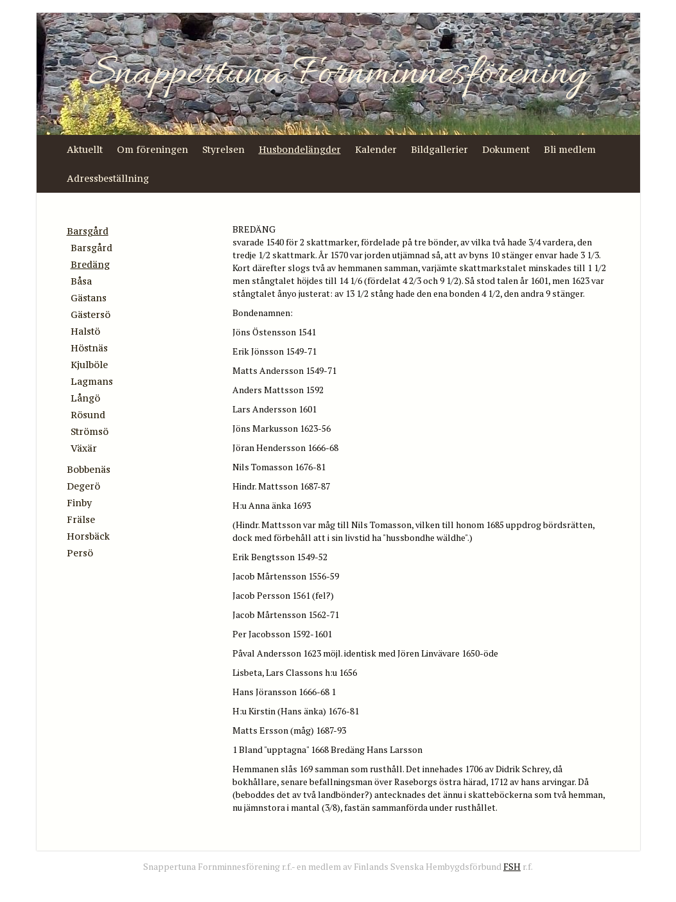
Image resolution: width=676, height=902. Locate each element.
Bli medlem (570, 149)
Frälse (81, 519)
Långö (85, 398)
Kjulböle (89, 364)
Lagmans (92, 381)
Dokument (506, 149)
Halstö (85, 331)
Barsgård (87, 231)
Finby (79, 503)
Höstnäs (89, 348)
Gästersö (90, 314)
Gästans (89, 298)
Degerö (83, 486)
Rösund (88, 415)
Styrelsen (223, 149)
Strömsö (89, 431)
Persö (80, 553)
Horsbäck (88, 536)
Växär (84, 448)
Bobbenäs (88, 469)
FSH (512, 866)
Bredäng (90, 264)
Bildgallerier (439, 149)
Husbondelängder (300, 149)
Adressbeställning (108, 178)
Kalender (376, 149)
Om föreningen (152, 149)
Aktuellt (85, 149)
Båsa (81, 281)
